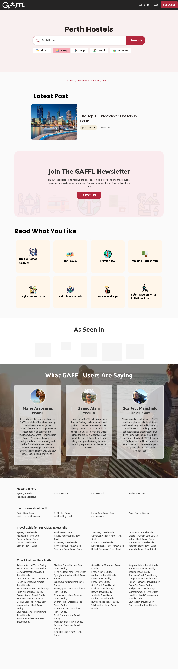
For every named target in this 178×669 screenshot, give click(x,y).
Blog (156, 4)
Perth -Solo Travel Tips (102, 513)
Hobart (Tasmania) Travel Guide (106, 549)
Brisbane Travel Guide (27, 539)
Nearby (120, 50)
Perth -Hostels (98, 516)
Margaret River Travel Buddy (143, 578)
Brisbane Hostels (137, 493)
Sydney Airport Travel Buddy (31, 595)
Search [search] (136, 40)
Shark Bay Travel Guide (102, 532)
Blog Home (83, 80)
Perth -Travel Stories (139, 513)
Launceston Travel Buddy (141, 602)
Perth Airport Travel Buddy (30, 592)
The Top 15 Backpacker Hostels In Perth (108, 118)
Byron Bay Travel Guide (65, 542)
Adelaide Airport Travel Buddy (31, 565)
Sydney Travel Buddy (101, 572)
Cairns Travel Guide (26, 542)
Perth (96, 80)
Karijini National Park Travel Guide (107, 546)
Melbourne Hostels (26, 497)
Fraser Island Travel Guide (141, 542)
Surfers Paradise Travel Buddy (143, 592)
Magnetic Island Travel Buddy (68, 622)
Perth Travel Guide (63, 532)
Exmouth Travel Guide (102, 542)
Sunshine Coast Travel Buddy (143, 575)
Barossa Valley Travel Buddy (143, 605)
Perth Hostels (98, 493)
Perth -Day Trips (62, 513)
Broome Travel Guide (27, 546)
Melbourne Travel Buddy (103, 575)
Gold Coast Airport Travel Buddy (32, 578)
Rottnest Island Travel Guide (142, 546)
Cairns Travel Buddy (101, 578)
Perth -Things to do (63, 516)
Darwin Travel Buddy (101, 592)
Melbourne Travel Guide (29, 536)
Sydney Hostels (24, 493)
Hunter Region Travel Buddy (105, 602)
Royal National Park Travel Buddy (70, 572)
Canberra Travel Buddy (102, 598)
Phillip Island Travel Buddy (142, 588)
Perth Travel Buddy (100, 582)
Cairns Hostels (61, 493)
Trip (80, 50)
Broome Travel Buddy (139, 572)
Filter (42, 50)
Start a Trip (144, 4)
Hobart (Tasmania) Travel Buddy (144, 582)
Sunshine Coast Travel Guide (68, 549)
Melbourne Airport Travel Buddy (33, 588)
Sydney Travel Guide (27, 532)
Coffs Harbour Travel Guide (67, 546)
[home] (13, 5)
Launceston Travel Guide (141, 532)
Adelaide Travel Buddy (102, 595)
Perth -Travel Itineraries (28, 516)
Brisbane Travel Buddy (102, 588)
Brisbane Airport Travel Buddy (31, 568)
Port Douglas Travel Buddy (142, 568)
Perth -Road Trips (25, 513)
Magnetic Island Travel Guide (143, 549)
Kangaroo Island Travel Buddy (143, 565)
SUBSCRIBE (169, 4)
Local (99, 50)
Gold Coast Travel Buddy (103, 585)
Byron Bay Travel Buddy (140, 585)
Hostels (107, 80)
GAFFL (70, 80)
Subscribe (89, 195)
